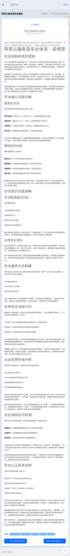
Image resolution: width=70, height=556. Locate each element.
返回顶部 (65, 550)
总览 (13, 4)
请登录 (65, 5)
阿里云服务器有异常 (15, 541)
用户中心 (45, 14)
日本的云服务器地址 (54, 541)
